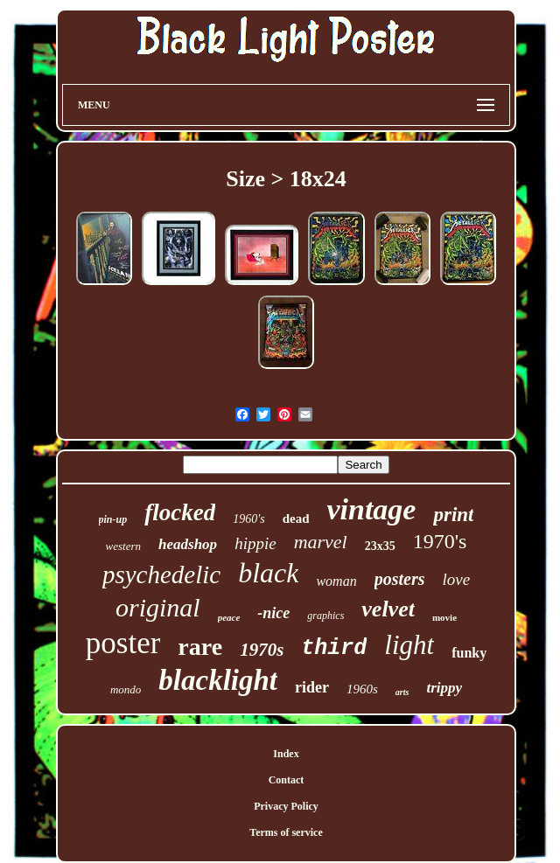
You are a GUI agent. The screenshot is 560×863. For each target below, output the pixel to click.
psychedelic (161, 574)
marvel (320, 542)
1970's (440, 541)
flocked (179, 512)
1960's (248, 518)
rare (200, 646)
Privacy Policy (286, 806)
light (409, 645)
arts (403, 692)
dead (296, 518)
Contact (286, 780)
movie (444, 617)
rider (312, 687)
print (453, 514)
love (456, 579)
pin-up (113, 519)
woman (336, 581)
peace (229, 617)
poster (123, 643)
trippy (444, 687)
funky (469, 652)
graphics (325, 615)
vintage (371, 509)
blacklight (217, 680)
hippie (255, 543)
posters (399, 578)
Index (285, 754)
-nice (273, 613)
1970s (262, 649)
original (158, 607)
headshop (187, 544)
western (123, 546)
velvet (388, 609)
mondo (125, 689)
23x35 (380, 546)
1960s (362, 689)
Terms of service (286, 832)
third (334, 648)
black (268, 572)
